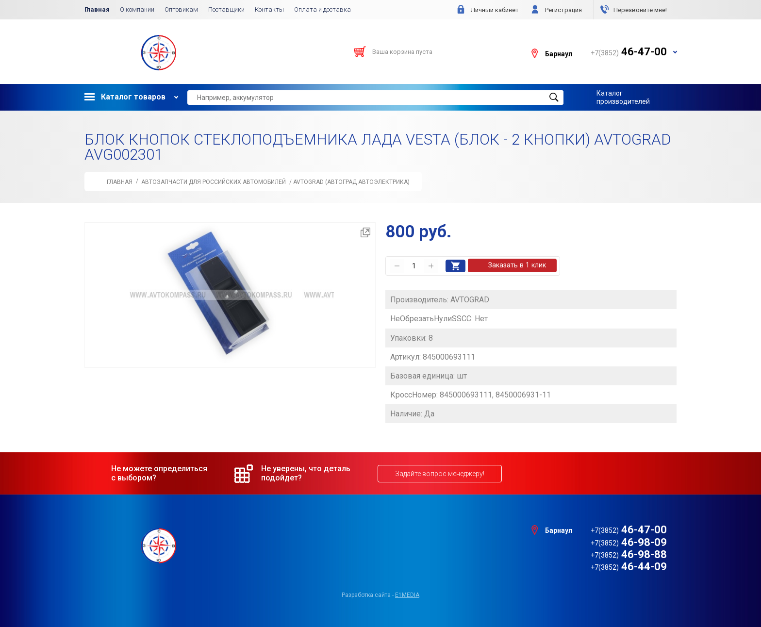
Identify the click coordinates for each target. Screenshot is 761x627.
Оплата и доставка (322, 9)
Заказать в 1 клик (518, 265)
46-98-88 (629, 553)
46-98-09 (629, 541)
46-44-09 (629, 566)
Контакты (269, 9)
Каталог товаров (124, 96)
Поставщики (226, 9)
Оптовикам (181, 9)
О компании (137, 9)
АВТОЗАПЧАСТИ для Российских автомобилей (213, 182)
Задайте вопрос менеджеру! (439, 473)
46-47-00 (629, 529)
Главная (97, 9)
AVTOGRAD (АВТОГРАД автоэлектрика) (351, 182)
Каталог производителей (623, 97)
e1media (407, 594)
